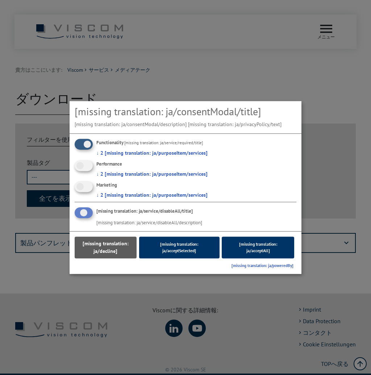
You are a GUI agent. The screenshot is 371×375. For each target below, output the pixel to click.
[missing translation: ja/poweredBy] (262, 265)
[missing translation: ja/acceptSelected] (179, 248)
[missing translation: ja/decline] (106, 248)
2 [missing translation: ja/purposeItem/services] (152, 153)
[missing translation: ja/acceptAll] (258, 248)
